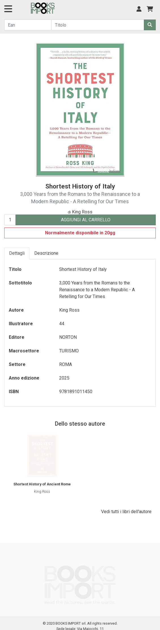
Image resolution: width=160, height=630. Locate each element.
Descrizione (46, 253)
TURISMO (69, 350)
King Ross (82, 212)
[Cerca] (150, 25)
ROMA (65, 364)
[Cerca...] (28, 25)
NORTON (68, 337)
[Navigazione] (8, 10)
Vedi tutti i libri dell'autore (126, 511)
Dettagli (17, 253)
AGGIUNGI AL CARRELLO (85, 219)
